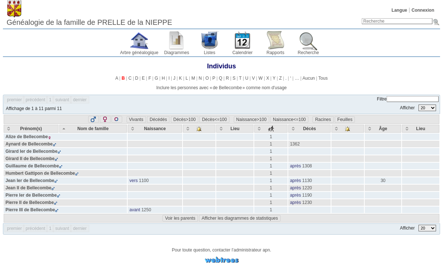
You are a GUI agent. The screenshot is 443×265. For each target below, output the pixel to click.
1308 (307, 166)
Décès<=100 (214, 119)
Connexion (423, 10)
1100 (144, 180)
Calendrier (242, 52)
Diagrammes (176, 52)
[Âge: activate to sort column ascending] (383, 129)
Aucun (309, 78)
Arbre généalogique (139, 52)
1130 (307, 180)
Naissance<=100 (289, 119)
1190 (307, 195)
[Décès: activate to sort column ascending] (309, 129)
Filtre (408, 99)
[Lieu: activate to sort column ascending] (235, 129)
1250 (146, 209)
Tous (322, 78)
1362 (295, 144)
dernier (79, 99)
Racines (323, 119)
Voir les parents (180, 218)
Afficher (418, 107)
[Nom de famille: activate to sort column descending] (93, 129)
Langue (399, 10)
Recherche (308, 52)
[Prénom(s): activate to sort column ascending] (31, 129)
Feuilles (344, 119)
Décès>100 (184, 119)
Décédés (158, 119)
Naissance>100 (251, 119)
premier (14, 99)
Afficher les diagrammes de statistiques (240, 218)
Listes (209, 52)
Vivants (136, 119)
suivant (62, 99)
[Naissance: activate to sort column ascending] (155, 129)
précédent (35, 99)
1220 (307, 187)
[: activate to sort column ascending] (199, 129)
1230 (307, 202)
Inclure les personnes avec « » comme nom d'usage (221, 87)
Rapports (276, 52)
